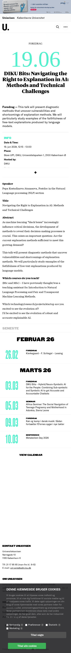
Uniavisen (8, 17)
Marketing (16, 628)
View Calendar (30, 455)
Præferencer (36, 624)
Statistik (55, 624)
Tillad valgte (37, 634)
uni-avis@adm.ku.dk (20, 567)
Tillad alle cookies (26, 645)
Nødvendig (16, 624)
